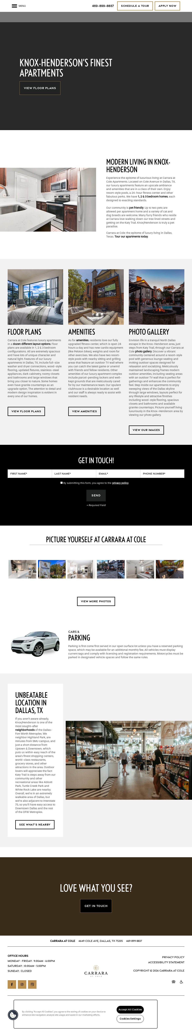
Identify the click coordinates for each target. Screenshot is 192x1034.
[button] (135, 6)
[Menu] (19, 6)
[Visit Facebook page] (12, 994)
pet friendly (136, 217)
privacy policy (120, 493)
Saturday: (15, 976)
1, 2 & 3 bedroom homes (153, 206)
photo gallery (143, 361)
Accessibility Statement (166, 972)
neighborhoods (25, 740)
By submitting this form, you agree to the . (96, 493)
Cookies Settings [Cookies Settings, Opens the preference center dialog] (130, 1018)
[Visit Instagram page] (22, 994)
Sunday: (13, 981)
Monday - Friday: (20, 971)
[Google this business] (32, 994)
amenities (82, 350)
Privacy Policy (173, 967)
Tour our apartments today (131, 246)
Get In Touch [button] (96, 916)
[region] (86, 1014)
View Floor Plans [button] (40, 98)
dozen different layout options (31, 354)
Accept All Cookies (130, 1009)
